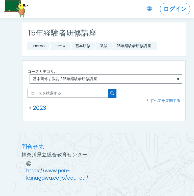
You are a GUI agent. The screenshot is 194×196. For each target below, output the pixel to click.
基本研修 (82, 45)
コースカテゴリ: (41, 71)
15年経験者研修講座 (134, 45)
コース (60, 45)
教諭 (104, 45)
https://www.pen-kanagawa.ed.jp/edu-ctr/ (57, 174)
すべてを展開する (165, 100)
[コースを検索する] (68, 93)
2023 (39, 108)
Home (39, 45)
